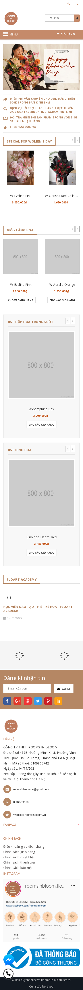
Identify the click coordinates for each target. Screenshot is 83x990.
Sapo (50, 986)
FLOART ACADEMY (22, 579)
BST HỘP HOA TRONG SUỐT (30, 322)
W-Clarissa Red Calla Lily (63, 196)
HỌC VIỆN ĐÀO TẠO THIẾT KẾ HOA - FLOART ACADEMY (38, 609)
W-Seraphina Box (41, 409)
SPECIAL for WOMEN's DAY (29, 141)
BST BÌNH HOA (19, 450)
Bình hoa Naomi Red (41, 537)
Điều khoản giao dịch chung (23, 846)
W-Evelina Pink (20, 196)
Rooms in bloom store (55, 980)
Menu (14, 34)
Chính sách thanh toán (20, 862)
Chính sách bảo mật (18, 868)
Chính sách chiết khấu (19, 857)
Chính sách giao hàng (19, 852)
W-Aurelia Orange (62, 284)
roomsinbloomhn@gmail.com (31, 789)
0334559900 (21, 802)
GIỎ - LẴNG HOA (20, 230)
